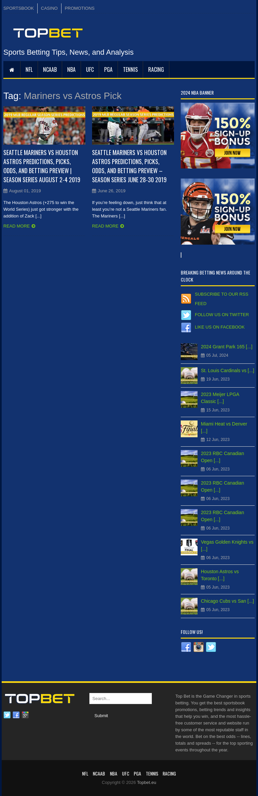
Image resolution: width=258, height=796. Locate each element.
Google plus (25, 715)
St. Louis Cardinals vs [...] (227, 370)
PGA (108, 69)
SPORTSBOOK (18, 8)
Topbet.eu (146, 782)
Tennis (130, 69)
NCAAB (50, 69)
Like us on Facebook (220, 327)
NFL (29, 69)
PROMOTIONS (80, 8)
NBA (71, 69)
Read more (16, 226)
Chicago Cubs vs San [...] (227, 601)
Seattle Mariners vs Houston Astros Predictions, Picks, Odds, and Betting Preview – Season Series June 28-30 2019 (129, 166)
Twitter (7, 715)
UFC (90, 69)
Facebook (16, 715)
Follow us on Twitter (222, 314)
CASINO (49, 8)
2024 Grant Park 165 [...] (226, 346)
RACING (156, 69)
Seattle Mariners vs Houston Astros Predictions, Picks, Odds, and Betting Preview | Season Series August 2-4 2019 (41, 166)
